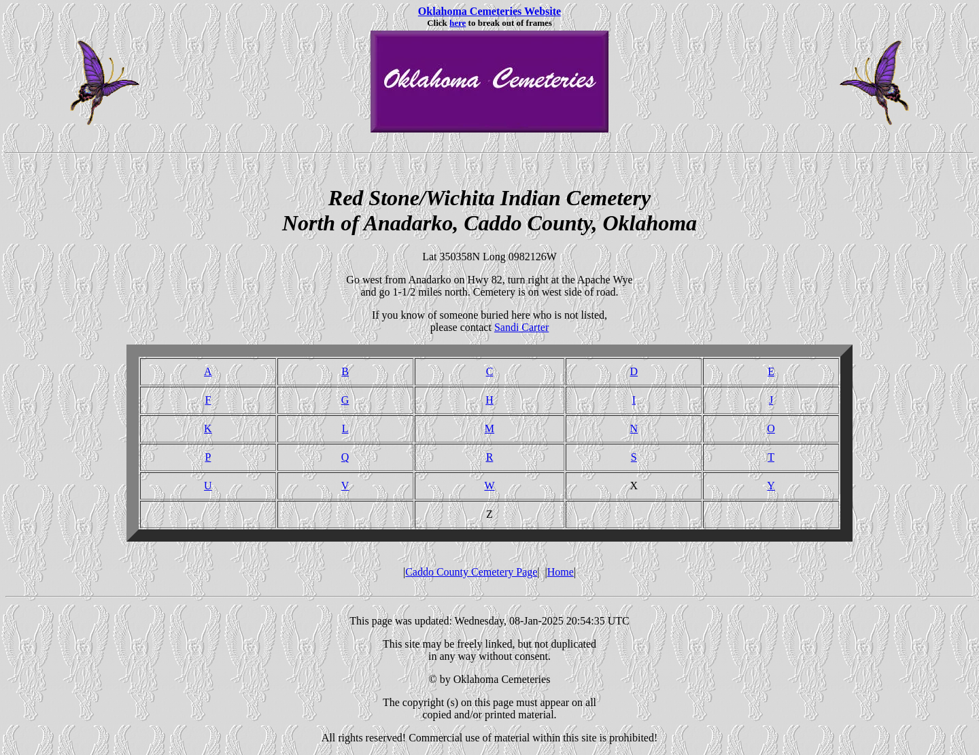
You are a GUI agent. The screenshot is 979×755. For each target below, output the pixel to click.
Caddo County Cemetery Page (471, 572)
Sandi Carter (521, 327)
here (457, 23)
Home (560, 572)
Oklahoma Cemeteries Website (489, 11)
